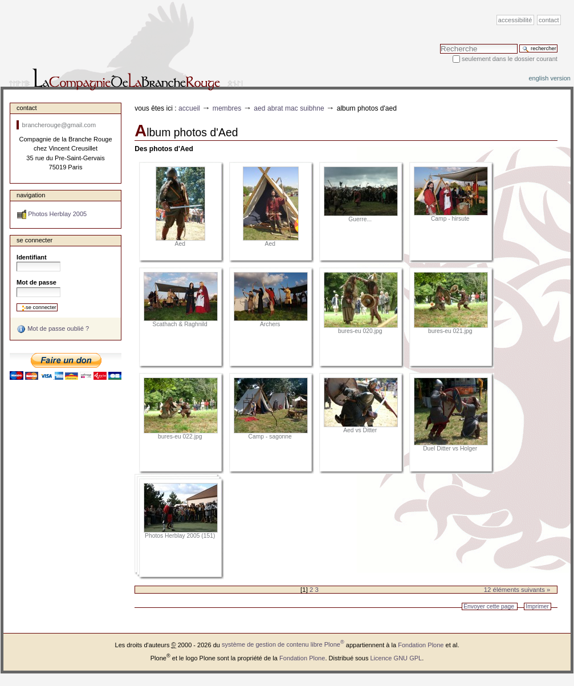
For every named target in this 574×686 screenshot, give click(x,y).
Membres (227, 108)
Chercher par (439, 43)
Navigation (31, 195)
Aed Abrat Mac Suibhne (289, 108)
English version (549, 78)
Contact (549, 20)
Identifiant (32, 257)
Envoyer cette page (488, 606)
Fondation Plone (420, 644)
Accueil (189, 108)
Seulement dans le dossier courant (509, 58)
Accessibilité (515, 20)
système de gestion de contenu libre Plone (283, 644)
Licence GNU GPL (396, 657)
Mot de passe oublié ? (53, 329)
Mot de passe (36, 282)
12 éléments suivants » (517, 589)
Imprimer (537, 606)
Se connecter (34, 240)
